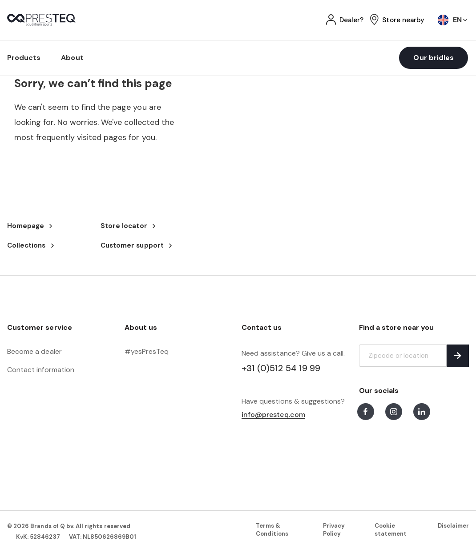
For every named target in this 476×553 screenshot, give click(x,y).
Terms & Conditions (272, 529)
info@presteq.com (273, 415)
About (72, 57)
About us (141, 327)
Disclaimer (453, 525)
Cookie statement (391, 529)
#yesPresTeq (147, 351)
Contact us (262, 327)
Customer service (39, 327)
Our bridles (433, 57)
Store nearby (403, 20)
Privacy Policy (334, 529)
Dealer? (351, 20)
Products (23, 57)
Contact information (40, 369)
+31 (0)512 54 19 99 (281, 368)
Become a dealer (34, 351)
